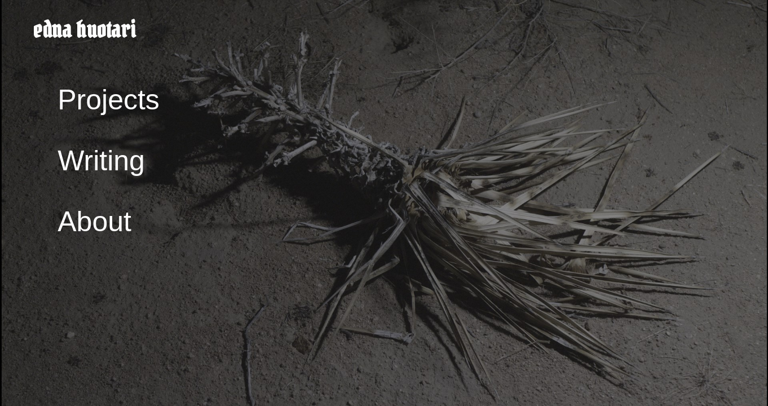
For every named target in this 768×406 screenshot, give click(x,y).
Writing (101, 160)
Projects (109, 100)
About (94, 221)
